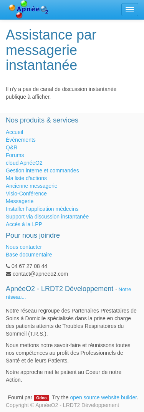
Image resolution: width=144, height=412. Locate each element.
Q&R (11, 147)
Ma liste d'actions (26, 178)
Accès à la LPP (24, 224)
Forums (15, 155)
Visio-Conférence (26, 193)
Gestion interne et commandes (42, 170)
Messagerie (19, 201)
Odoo (41, 397)
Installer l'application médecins (42, 209)
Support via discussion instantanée (47, 216)
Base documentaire (29, 255)
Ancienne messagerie (32, 186)
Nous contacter (24, 247)
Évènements (21, 140)
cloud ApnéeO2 (24, 163)
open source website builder (103, 397)
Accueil (14, 132)
